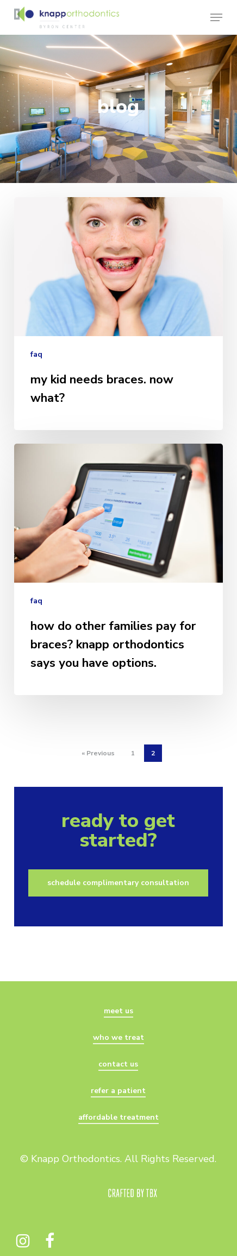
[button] (216, 17)
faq (36, 354)
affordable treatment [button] (118, 1117)
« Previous (98, 753)
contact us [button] (118, 1064)
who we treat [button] (118, 1037)
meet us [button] (118, 1011)
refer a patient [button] (118, 1090)
